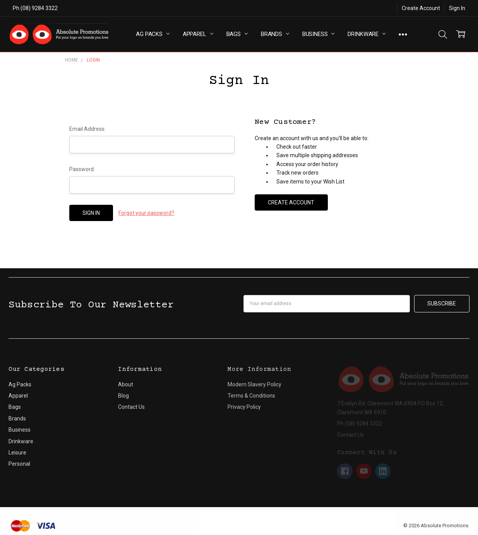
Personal (19, 464)
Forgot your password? (146, 213)
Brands (275, 34)
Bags (237, 34)
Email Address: (87, 129)
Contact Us (131, 407)
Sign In (457, 8)
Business (318, 34)
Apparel (198, 34)
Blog (123, 396)
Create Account (421, 8)
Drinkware (366, 34)
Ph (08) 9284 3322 (35, 8)
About (125, 384)
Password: (82, 169)
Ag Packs (153, 34)
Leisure (17, 452)
